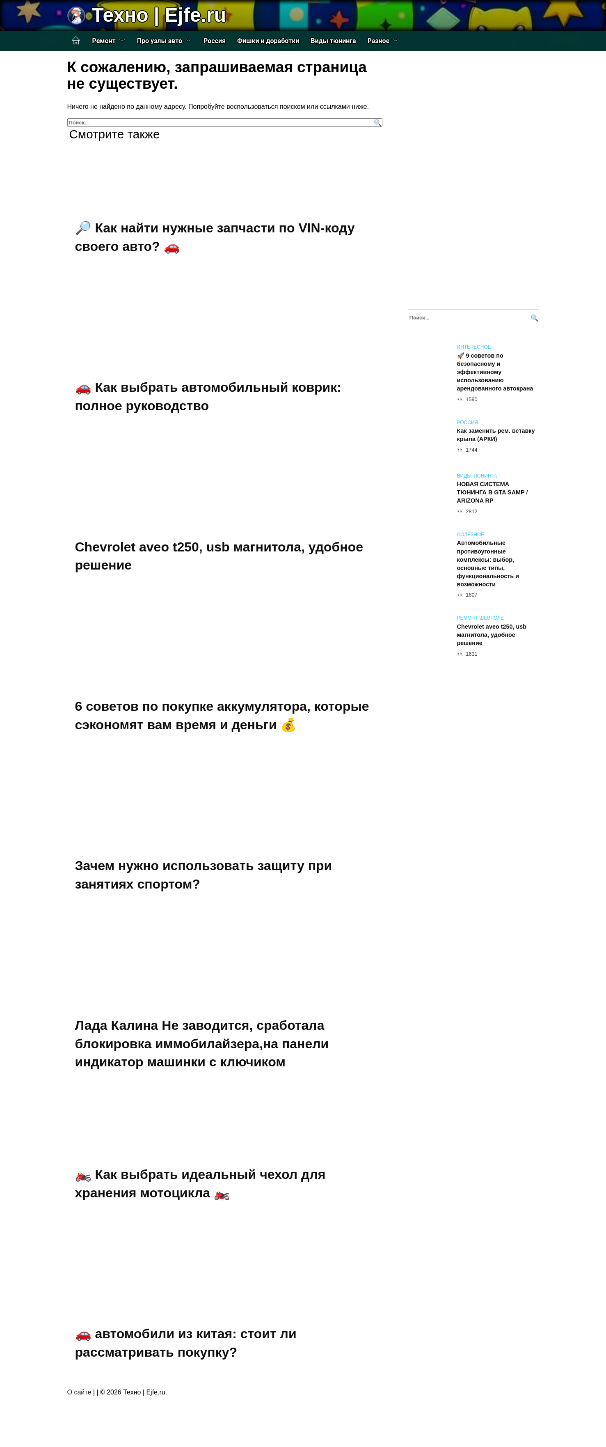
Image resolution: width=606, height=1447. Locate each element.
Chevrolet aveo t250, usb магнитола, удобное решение (492, 634)
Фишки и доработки (268, 41)
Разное (379, 41)
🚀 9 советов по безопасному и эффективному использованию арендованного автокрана (495, 372)
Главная (76, 40)
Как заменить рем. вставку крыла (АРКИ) (496, 435)
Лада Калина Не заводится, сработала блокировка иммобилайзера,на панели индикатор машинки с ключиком (202, 1044)
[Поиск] (376, 122)
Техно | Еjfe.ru (159, 15)
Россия (215, 41)
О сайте (79, 1392)
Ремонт (104, 41)
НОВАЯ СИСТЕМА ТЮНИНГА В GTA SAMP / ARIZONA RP (492, 492)
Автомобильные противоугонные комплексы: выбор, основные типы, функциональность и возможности (488, 564)
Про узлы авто (159, 41)
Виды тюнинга (333, 41)
